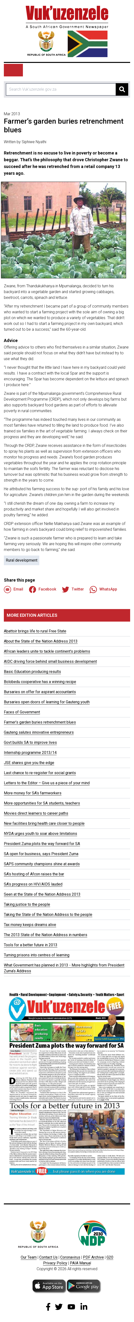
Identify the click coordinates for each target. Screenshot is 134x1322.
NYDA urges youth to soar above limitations (40, 833)
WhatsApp (103, 589)
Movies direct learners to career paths (36, 813)
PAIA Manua (80, 1263)
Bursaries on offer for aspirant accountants (40, 692)
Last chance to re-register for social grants (40, 773)
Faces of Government (22, 712)
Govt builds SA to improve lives (30, 742)
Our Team (29, 1257)
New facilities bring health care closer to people (44, 823)
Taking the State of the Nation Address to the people (48, 914)
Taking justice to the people (27, 904)
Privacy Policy (55, 1263)
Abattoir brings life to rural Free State (35, 631)
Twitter (73, 589)
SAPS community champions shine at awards (42, 864)
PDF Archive (93, 1257)
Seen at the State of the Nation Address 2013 (42, 894)
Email (13, 589)
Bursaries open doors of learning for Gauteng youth (47, 702)
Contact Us (48, 1257)
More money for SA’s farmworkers (32, 793)
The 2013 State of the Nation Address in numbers (45, 935)
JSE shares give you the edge (29, 762)
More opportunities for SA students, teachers (42, 803)
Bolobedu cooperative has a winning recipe (40, 681)
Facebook (42, 589)
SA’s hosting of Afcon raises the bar (34, 874)
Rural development (21, 560)
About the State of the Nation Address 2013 (41, 641)
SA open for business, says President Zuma (41, 854)
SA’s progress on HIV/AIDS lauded (33, 884)
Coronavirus (70, 1257)
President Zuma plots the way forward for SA (42, 843)
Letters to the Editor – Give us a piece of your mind (47, 783)
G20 (110, 1257)
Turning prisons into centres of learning (36, 955)
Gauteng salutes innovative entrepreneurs (39, 732)
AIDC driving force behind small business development (50, 661)
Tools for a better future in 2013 (30, 945)
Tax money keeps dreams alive (30, 924)
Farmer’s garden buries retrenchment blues (40, 722)
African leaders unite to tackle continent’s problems (47, 651)
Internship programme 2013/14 (30, 752)
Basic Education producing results (32, 671)
